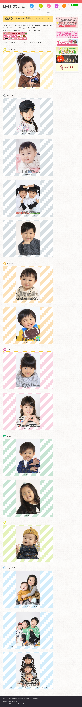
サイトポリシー (27, 698)
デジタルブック (40, 7)
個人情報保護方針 (13, 698)
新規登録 (76, 1)
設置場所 (20, 698)
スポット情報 (56, 7)
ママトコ (49, 7)
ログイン (69, 1)
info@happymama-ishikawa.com (10, 701)
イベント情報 (32, 7)
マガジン (64, 7)
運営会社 (5, 698)
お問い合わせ (36, 698)
